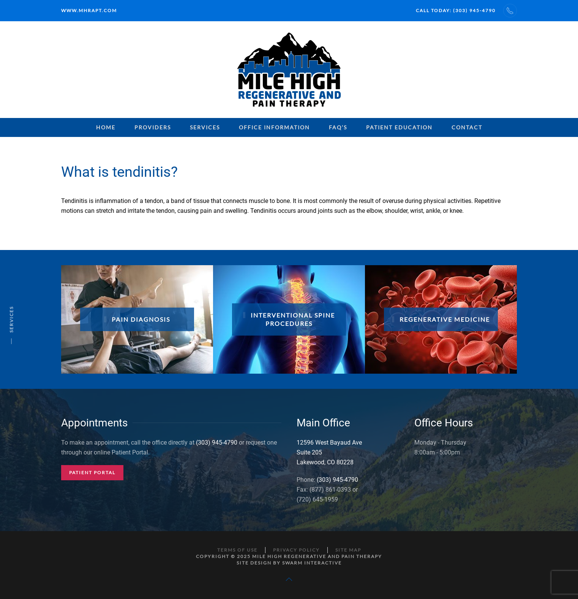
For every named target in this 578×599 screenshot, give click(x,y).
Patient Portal (92, 472)
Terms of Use (237, 550)
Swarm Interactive (312, 563)
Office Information (274, 127)
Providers (152, 127)
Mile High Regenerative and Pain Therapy (317, 556)
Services (205, 127)
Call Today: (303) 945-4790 (456, 10)
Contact (467, 127)
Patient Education (399, 127)
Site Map (348, 550)
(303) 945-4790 (216, 442)
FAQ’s (338, 127)
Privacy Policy (296, 550)
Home (105, 127)
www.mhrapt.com (89, 10)
